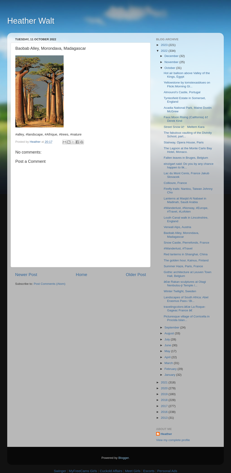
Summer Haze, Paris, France (183, 266)
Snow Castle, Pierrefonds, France (186, 242)
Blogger (123, 457)
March (169, 363)
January (170, 374)
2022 (165, 50)
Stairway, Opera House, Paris (184, 142)
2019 (165, 394)
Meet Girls (132, 471)
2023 (165, 45)
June (168, 345)
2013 (165, 417)
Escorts (149, 471)
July (167, 339)
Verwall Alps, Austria (177, 227)
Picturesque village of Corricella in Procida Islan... (187, 318)
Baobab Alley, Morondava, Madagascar (181, 234)
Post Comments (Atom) (49, 283)
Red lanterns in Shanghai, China (186, 254)
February (171, 369)
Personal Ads (167, 471)
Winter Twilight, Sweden (180, 291)
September (172, 327)
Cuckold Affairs (111, 471)
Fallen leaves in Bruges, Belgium (186, 157)
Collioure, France (175, 183)
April (167, 357)
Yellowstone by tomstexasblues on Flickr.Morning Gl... (187, 84)
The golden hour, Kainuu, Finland (186, 260)
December (171, 56)
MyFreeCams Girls (83, 471)
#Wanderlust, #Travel (178, 248)
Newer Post (26, 274)
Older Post (136, 274)
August (169, 333)
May (167, 351)
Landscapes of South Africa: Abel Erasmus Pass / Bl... (186, 299)
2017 (165, 406)
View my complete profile (173, 440)
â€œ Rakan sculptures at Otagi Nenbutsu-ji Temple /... (185, 283)
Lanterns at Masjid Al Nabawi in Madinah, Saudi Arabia (185, 200)
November (171, 62)
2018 (165, 400)
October (170, 68)
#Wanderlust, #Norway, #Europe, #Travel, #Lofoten (186, 209)
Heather (166, 434)
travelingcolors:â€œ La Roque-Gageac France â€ (185, 308)
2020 (165, 388)
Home (81, 274)
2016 (165, 412)
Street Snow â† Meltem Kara (184, 127)
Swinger (60, 471)
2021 (165, 382)
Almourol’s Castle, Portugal (182, 92)
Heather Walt (30, 20)
